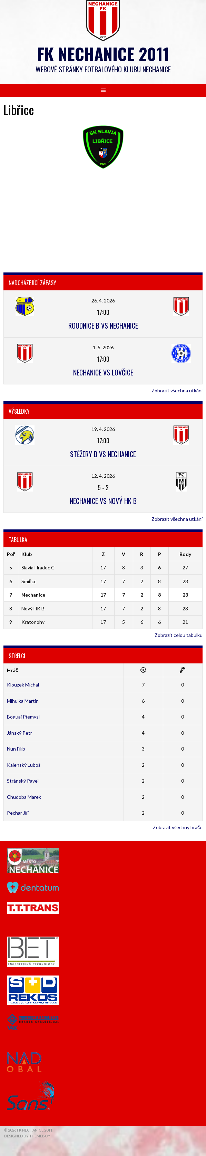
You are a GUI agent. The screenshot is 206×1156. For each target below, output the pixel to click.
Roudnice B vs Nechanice (103, 325)
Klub (26, 554)
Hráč (12, 670)
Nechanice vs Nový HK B (103, 501)
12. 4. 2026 (103, 476)
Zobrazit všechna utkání (177, 390)
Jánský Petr (19, 733)
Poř (11, 554)
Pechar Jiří (18, 813)
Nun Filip (16, 749)
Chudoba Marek (24, 797)
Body (185, 554)
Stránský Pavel (23, 781)
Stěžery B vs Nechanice (103, 454)
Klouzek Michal (23, 685)
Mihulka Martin (23, 701)
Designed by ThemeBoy (27, 1136)
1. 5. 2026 (103, 347)
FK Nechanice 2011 (103, 53)
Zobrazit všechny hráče (178, 827)
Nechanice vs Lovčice (103, 372)
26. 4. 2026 (103, 300)
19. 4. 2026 (103, 429)
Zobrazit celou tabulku (179, 635)
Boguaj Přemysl (23, 717)
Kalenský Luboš (23, 765)
